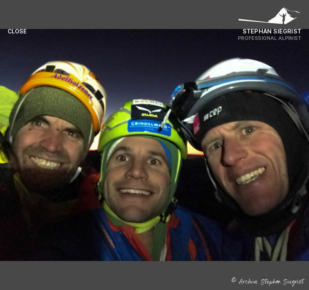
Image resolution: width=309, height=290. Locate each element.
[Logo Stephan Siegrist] (270, 18)
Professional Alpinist (269, 38)
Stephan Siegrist (272, 31)
